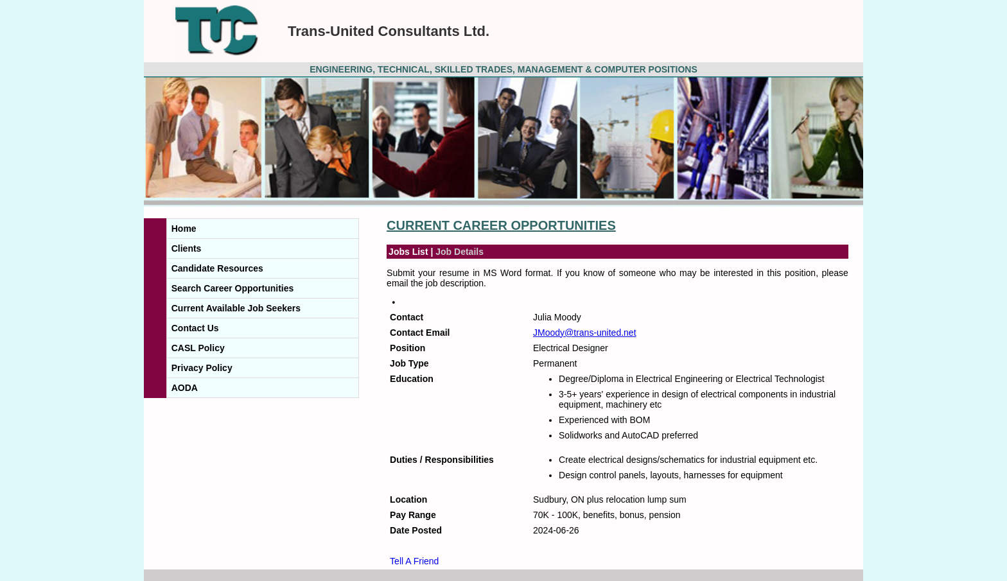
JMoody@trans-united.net (584, 332)
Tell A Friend (414, 561)
